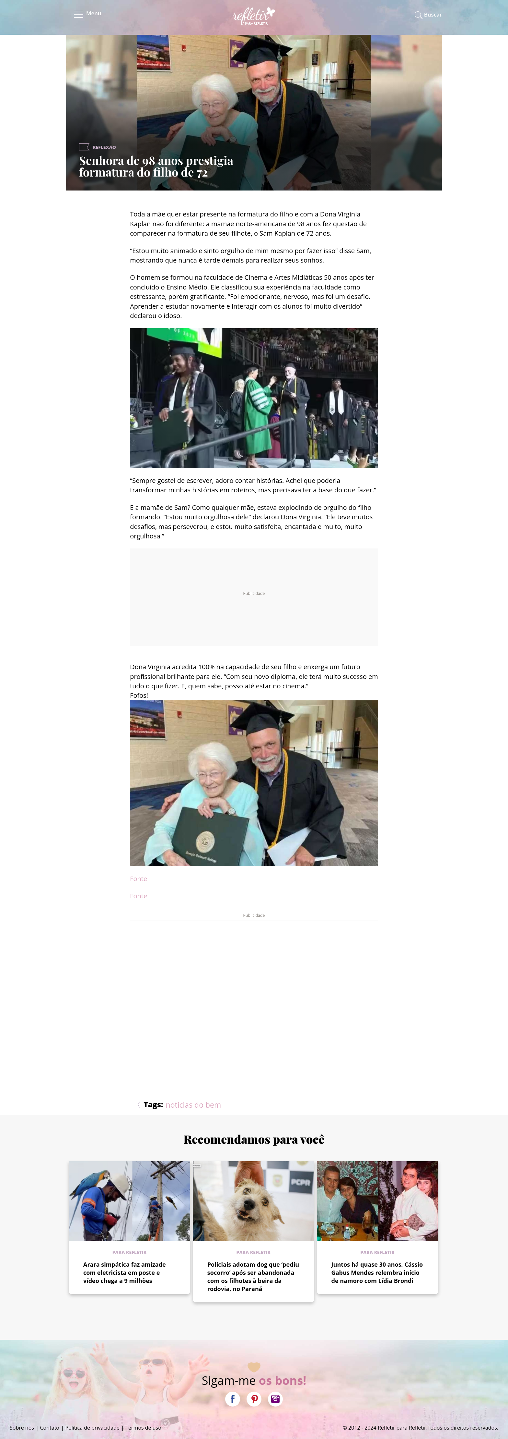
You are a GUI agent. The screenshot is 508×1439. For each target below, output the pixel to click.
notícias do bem (193, 1105)
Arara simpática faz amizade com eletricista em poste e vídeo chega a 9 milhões (124, 1273)
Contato (49, 1427)
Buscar (433, 14)
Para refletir (129, 1252)
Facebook (232, 1399)
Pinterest (254, 1399)
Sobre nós (22, 1427)
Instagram (275, 1399)
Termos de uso (143, 1427)
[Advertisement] (254, 991)
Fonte (138, 878)
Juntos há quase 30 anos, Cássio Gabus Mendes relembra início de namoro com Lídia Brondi (377, 1273)
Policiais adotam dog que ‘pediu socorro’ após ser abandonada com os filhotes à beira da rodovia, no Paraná (253, 1277)
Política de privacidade (92, 1427)
